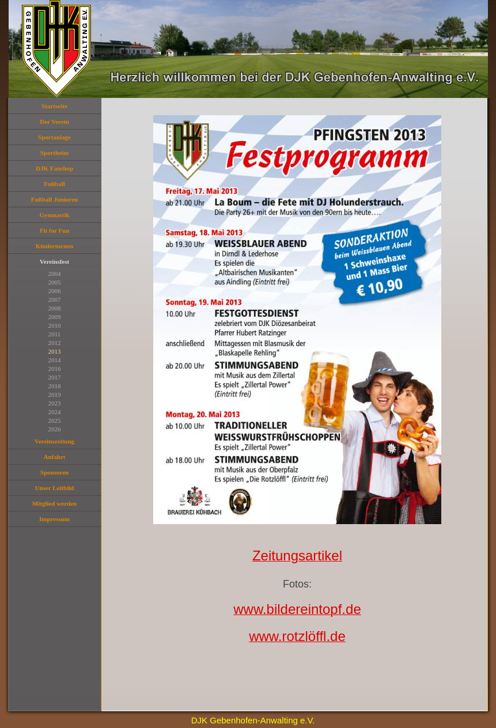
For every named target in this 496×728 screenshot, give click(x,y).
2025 (54, 420)
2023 (54, 403)
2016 (54, 368)
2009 (54, 316)
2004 (54, 273)
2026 (54, 429)
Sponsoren (54, 472)
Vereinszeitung (54, 441)
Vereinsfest (54, 261)
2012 (54, 342)
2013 (54, 351)
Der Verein (54, 121)
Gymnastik (55, 214)
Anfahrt (55, 456)
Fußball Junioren (54, 199)
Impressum (54, 518)
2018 (54, 385)
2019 (54, 394)
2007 (54, 299)
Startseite (54, 106)
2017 (54, 377)
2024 (54, 411)
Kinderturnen (54, 245)
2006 (54, 290)
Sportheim (54, 152)
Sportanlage (54, 137)
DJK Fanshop (54, 168)
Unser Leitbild (54, 487)
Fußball (54, 183)
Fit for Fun (55, 230)
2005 (54, 282)
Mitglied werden (54, 503)
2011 (54, 334)
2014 (54, 360)
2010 (54, 325)
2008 (54, 308)
